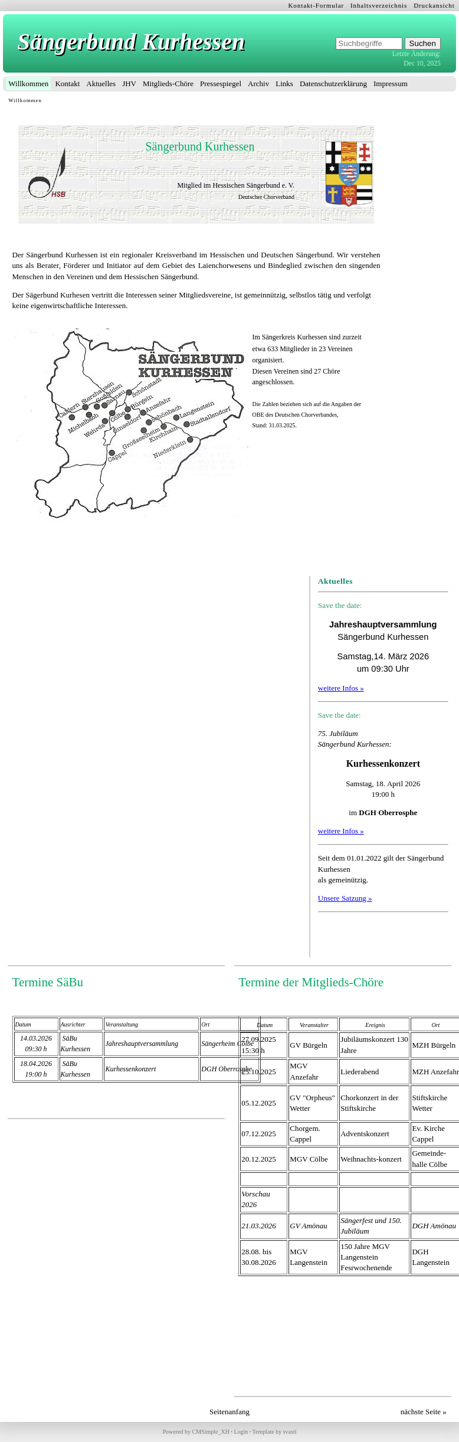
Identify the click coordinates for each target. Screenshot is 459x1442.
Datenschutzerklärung (333, 83)
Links (284, 83)
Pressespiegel (220, 83)
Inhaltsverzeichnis (378, 5)
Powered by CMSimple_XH (196, 1431)
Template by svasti (275, 1431)
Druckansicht (434, 5)
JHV (129, 83)
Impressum (390, 83)
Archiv (258, 83)
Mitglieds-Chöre (168, 83)
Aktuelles (101, 83)
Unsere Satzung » (345, 898)
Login (241, 1431)
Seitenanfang (229, 1411)
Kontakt (67, 83)
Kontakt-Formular (316, 5)
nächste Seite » (424, 1411)
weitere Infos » (341, 688)
